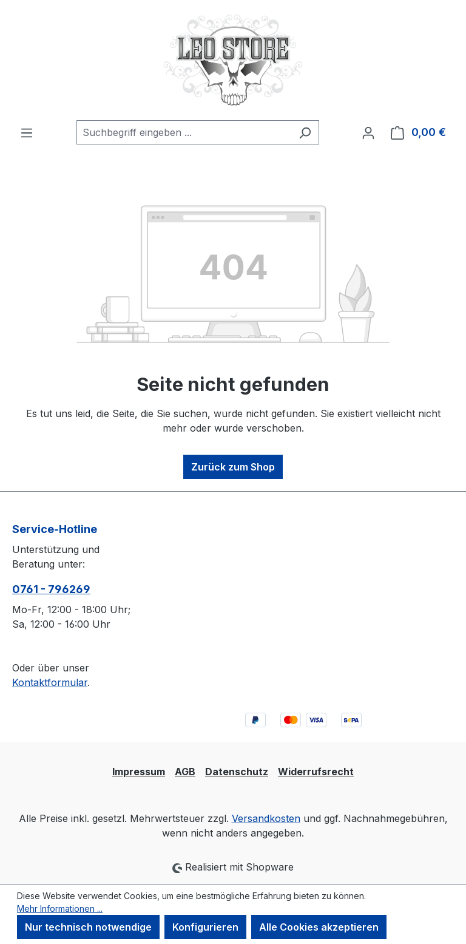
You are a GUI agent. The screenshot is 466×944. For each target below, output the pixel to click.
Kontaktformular (49, 682)
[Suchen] (305, 132)
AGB (185, 772)
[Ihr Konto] (368, 132)
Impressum (138, 772)
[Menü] (26, 132)
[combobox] (183, 132)
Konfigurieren (205, 927)
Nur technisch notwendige (88, 927)
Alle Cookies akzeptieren (319, 927)
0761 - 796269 (51, 589)
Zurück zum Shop (233, 467)
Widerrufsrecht (316, 772)
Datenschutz (236, 772)
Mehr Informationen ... (60, 908)
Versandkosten (266, 818)
